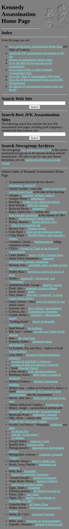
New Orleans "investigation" (45, 308)
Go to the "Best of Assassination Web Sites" (35, 76)
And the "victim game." (25, 434)
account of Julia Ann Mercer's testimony (35, 364)
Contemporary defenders (43, 311)
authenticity (38, 198)
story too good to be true (50, 301)
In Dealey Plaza (38, 504)
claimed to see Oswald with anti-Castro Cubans (34, 419)
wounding (34, 487)
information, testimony (22, 185)
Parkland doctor (43, 241)
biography (29, 471)
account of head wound (49, 524)
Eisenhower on (54, 404)
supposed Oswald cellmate (41, 288)
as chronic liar (20, 431)
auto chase (32, 494)
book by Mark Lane (44, 461)
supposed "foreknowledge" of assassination (34, 411)
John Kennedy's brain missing (36, 218)
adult (12, 427)
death (30, 291)
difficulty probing (37, 205)
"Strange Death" (36, 228)
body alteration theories (42, 371)
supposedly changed (44, 414)
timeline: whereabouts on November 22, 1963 (32, 499)
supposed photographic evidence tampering (31, 260)
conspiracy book (39, 441)
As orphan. (17, 437)
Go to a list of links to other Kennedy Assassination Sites (31, 71)
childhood (56, 424)
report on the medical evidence (44, 231)
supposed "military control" (38, 195)
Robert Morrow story (44, 221)
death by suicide (52, 285)
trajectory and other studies (28, 484)
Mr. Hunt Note (27, 338)
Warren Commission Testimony (30, 474)
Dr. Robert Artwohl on (47, 491)
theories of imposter (45, 477)
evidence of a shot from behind (41, 201)
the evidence (35, 328)
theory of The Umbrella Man (46, 255)
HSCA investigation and (26, 225)
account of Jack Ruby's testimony (31, 361)
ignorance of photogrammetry (43, 521)
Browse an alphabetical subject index (31, 59)
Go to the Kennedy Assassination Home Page (35, 46)
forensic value (35, 444)
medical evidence (47, 481)
